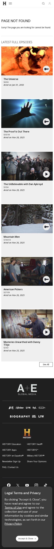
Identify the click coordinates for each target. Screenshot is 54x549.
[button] (46, 69)
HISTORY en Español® (13, 455)
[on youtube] (27, 485)
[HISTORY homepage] (27, 433)
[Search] (43, 3)
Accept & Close (27, 538)
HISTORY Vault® (34, 444)
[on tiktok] (45, 485)
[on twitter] (18, 485)
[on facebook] (8, 485)
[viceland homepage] (42, 409)
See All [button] (46, 364)
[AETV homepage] (11, 409)
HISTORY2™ (32, 450)
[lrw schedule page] (41, 417)
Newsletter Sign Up (11, 461)
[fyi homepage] (34, 409)
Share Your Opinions (37, 461)
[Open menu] (10, 3)
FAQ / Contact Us (10, 467)
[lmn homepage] (28, 409)
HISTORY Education (11, 444)
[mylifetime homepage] (20, 409)
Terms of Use (13, 507)
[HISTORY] (4, 3)
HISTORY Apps (9, 450)
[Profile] (49, 3)
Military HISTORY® (35, 455)
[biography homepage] (20, 417)
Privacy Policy (13, 524)
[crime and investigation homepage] (34, 417)
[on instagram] (36, 485)
